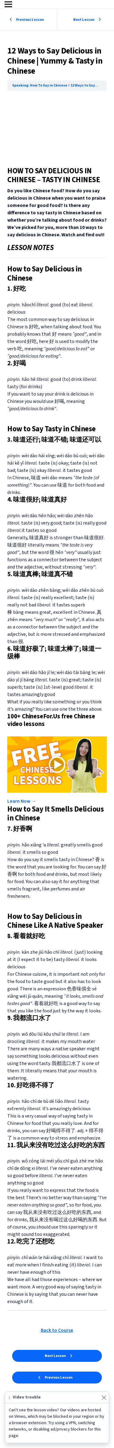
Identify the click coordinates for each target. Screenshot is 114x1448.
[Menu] (8, 4)
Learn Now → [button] (21, 801)
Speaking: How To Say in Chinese (40, 85)
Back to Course (57, 1330)
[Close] (104, 1397)
